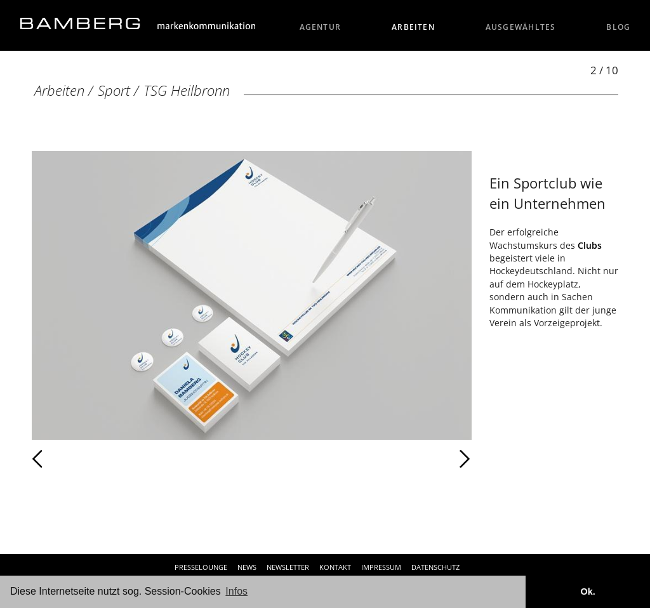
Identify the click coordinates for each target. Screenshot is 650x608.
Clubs (590, 245)
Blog (618, 27)
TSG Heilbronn (186, 90)
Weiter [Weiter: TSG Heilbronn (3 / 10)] (361, 458)
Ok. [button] (587, 591)
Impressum (381, 567)
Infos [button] (236, 591)
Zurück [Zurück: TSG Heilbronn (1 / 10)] (65, 458)
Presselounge (201, 567)
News (246, 567)
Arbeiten (413, 27)
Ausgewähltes (521, 27)
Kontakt (335, 567)
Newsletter (288, 567)
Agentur (321, 27)
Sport (114, 90)
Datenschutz (435, 567)
